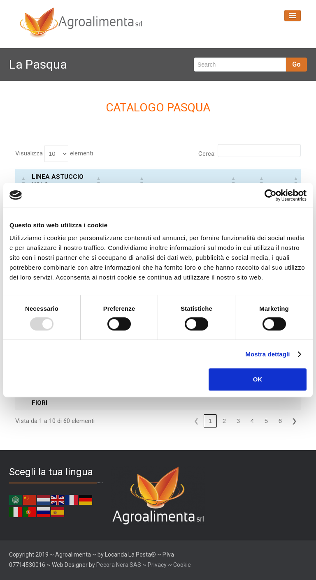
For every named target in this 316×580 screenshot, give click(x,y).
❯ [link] (294, 420)
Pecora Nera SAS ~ (121, 565)
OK (258, 379)
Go (296, 64)
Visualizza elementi (54, 154)
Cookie (182, 565)
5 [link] (266, 420)
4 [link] (252, 420)
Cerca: (207, 153)
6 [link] (280, 420)
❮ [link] (196, 420)
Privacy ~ (160, 565)
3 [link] (238, 420)
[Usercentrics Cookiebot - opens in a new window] (271, 195)
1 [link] (210, 420)
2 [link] (224, 420)
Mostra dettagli (267, 354)
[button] (23, 180)
